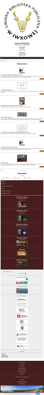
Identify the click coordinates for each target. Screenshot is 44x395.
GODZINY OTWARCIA (22, 372)
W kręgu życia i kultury (6, 190)
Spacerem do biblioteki (7, 117)
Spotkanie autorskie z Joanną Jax (9, 147)
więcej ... (41, 78)
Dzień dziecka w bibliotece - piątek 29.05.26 (12, 105)
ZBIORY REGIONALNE (22, 370)
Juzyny (3, 188)
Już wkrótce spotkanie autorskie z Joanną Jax (12, 74)
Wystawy (4, 181)
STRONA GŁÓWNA (22, 362)
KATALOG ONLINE (22, 368)
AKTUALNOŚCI (22, 364)
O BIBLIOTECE (22, 366)
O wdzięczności (5, 162)
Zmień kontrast (22, 273)
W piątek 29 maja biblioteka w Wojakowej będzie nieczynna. (16, 132)
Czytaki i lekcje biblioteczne (7, 186)
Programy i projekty (6, 193)
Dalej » (42, 170)
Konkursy (4, 183)
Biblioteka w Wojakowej (7, 89)
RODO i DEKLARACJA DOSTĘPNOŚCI (22, 377)
